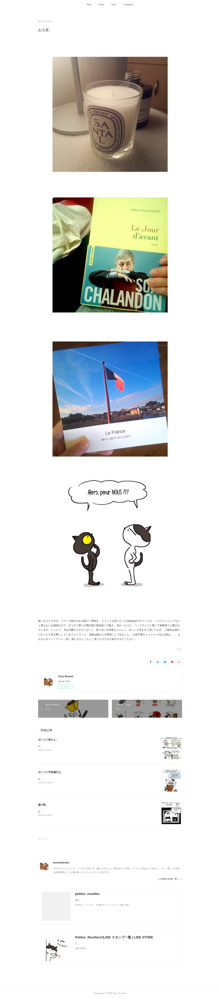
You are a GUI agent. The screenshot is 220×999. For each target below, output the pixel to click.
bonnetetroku (61, 862)
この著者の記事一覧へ (169, 879)
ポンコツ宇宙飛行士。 (50, 772)
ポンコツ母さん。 (48, 739)
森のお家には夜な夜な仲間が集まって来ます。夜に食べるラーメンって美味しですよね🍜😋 (83, 811)
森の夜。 (43, 804)
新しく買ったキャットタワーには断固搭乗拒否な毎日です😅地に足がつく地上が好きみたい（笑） (86, 779)
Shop (113, 4)
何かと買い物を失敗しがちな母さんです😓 (59, 746)
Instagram (128, 4)
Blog (89, 4)
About (101, 4)
